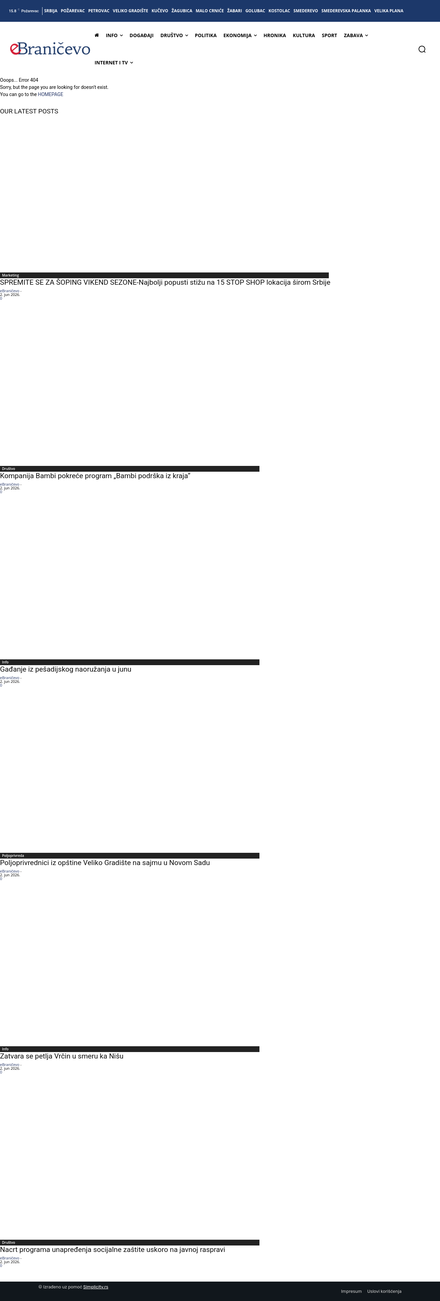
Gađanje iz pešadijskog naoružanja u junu (65, 669)
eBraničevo (9, 290)
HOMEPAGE (50, 94)
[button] (422, 49)
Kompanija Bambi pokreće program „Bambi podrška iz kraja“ (95, 476)
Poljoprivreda (13, 855)
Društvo (8, 468)
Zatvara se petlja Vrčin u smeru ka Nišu (61, 1056)
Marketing (10, 275)
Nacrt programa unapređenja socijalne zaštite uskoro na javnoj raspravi (112, 1249)
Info (5, 662)
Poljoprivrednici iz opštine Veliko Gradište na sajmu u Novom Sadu (105, 863)
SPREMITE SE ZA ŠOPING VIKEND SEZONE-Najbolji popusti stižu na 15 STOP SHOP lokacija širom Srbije (165, 282)
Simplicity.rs (95, 1286)
